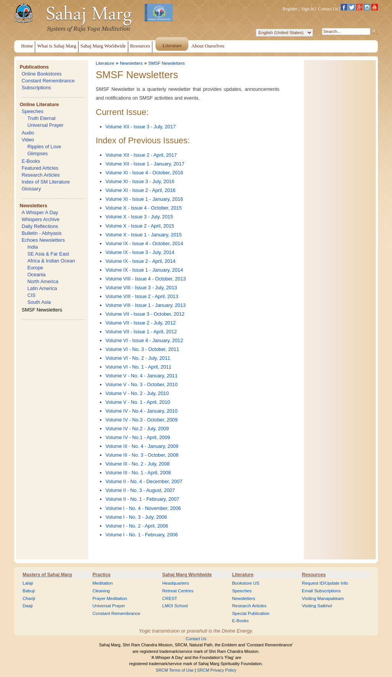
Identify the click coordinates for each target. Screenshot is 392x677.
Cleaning (101, 590)
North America (42, 281)
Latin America (42, 288)
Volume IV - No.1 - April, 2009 (138, 437)
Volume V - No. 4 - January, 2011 (142, 376)
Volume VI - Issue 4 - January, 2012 (144, 340)
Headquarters (175, 583)
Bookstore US (245, 583)
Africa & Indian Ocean (51, 261)
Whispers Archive (40, 219)
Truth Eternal (41, 118)
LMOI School (175, 605)
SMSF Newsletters (41, 310)
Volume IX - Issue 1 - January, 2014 (144, 270)
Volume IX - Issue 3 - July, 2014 (140, 252)
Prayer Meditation (109, 598)
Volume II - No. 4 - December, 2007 (144, 481)
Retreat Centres (178, 590)
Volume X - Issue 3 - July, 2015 (139, 217)
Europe (35, 267)
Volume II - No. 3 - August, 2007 (140, 490)
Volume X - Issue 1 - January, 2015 (144, 235)
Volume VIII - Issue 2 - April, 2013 (142, 296)
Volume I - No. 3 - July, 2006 (136, 517)
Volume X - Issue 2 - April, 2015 (140, 226)
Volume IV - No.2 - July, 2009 (137, 428)
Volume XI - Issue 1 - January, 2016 (144, 199)
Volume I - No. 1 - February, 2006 (142, 535)
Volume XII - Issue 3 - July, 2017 (141, 126)
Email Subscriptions (321, 590)
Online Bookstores (41, 74)
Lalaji (28, 583)
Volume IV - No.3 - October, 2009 (142, 420)
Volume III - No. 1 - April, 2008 (138, 472)
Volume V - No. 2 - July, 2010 (137, 393)
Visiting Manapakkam (323, 598)
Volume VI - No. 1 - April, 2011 (139, 367)
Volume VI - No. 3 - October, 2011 (142, 349)
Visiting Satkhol (317, 605)
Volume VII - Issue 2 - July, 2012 (141, 323)
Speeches (32, 111)
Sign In (307, 9)
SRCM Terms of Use (175, 670)
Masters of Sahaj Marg (47, 574)
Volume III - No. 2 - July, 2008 (138, 464)
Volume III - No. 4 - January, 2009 (142, 446)
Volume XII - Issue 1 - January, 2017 (145, 164)
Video (27, 140)
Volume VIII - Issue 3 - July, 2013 (141, 287)
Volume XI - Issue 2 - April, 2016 (141, 190)
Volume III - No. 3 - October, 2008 (142, 455)
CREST (169, 598)
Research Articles (40, 175)
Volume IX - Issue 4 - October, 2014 (144, 243)
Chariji (29, 598)
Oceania (36, 274)
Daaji (28, 605)
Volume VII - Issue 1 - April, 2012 (141, 331)
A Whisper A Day (39, 212)
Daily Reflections (39, 226)
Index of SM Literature (45, 182)
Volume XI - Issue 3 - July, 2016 (140, 181)
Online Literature (39, 104)
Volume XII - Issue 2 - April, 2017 (141, 155)
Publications (34, 67)
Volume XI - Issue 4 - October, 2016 (144, 172)
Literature (105, 63)
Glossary (31, 189)
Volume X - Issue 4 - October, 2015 (144, 208)
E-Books (30, 161)
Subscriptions (36, 87)
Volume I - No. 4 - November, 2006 (143, 508)
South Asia (39, 302)
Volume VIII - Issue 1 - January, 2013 (146, 305)
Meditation (102, 583)
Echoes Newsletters (43, 240)
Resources (314, 574)
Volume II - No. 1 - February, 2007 (143, 499)
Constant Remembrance (48, 81)
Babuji (29, 590)
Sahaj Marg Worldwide (187, 574)
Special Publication (251, 613)
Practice (101, 574)
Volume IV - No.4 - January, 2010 (142, 411)
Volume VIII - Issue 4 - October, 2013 (146, 279)
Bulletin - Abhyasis (41, 233)
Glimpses (37, 153)
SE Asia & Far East (48, 254)
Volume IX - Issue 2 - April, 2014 (141, 261)
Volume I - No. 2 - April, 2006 (137, 526)
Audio (27, 133)
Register (290, 9)
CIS (31, 295)
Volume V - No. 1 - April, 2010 (138, 402)
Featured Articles (39, 168)
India (32, 247)
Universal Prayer (45, 125)
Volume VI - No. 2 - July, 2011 (138, 358)
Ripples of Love (44, 146)
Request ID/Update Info (325, 583)
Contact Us (328, 9)
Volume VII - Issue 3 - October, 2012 (145, 314)
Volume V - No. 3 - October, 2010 (142, 384)
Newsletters (33, 205)
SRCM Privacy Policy (217, 670)
